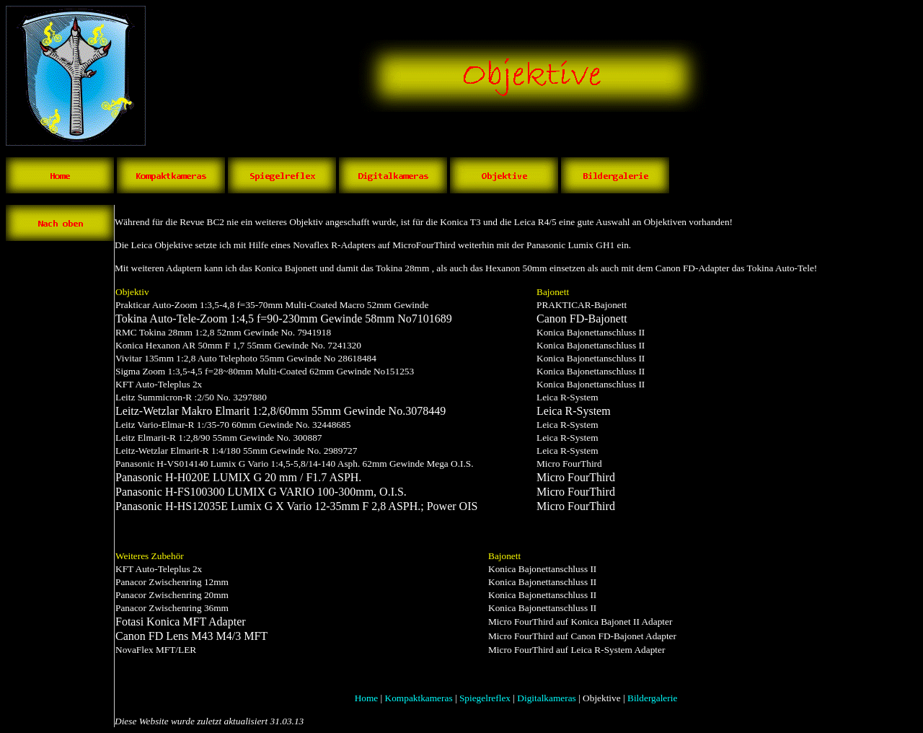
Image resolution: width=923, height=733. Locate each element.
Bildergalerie (652, 698)
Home (367, 698)
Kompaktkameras (419, 698)
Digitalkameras (546, 698)
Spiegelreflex (485, 698)
